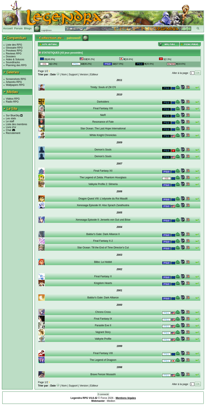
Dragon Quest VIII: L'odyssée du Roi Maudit (103, 198)
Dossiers (11, 56)
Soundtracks (13, 62)
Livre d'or (11, 127)
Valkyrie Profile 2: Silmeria (102, 184)
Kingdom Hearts (103, 283)
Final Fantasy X (103, 276)
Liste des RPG (14, 44)
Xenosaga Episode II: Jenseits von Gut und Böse (103, 219)
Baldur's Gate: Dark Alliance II (103, 234)
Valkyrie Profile (103, 338)
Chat (8, 130)
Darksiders (103, 101)
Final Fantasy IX (103, 318)
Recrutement (13, 133)
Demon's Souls (103, 149)
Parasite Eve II (103, 325)
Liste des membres (16, 124)
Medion (111, 400)
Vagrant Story (103, 332)
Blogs (28, 28)
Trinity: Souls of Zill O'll (103, 87)
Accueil (8, 28)
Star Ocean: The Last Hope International (102, 128)
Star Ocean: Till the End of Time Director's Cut (103, 247)
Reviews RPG (14, 53)
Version (84, 74)
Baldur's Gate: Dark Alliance (103, 297)
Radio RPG (12, 101)
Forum (18, 28)
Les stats (11, 118)
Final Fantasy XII (103, 170)
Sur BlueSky (14, 115)
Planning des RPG (16, 65)
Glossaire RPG (14, 47)
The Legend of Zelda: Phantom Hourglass (103, 177)
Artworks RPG (14, 82)
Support (73, 74)
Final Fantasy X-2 (103, 240)
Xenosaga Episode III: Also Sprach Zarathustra (103, 205)
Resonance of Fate (102, 121)
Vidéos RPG (13, 98)
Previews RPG (14, 50)
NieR (103, 115)
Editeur (94, 74)
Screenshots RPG (16, 79)
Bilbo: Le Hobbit (103, 262)
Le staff (10, 121)
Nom (64, 74)
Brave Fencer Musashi (103, 374)
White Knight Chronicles (103, 135)
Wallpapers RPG (15, 84)
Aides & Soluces (15, 59)
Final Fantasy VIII (103, 353)
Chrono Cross (103, 312)
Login (44, 30)
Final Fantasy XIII (103, 108)
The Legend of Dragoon (103, 359)
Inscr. (49, 30)
